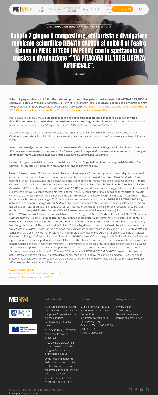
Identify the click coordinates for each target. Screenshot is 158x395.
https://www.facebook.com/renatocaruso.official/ (37, 273)
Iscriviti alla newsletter (129, 318)
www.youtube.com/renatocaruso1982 (30, 277)
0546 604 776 (92, 321)
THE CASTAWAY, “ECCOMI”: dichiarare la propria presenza (60, 334)
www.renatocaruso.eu (21, 269)
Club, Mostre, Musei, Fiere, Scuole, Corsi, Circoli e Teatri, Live (79, 26)
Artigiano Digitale (20, 393)
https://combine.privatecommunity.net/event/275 (78, 110)
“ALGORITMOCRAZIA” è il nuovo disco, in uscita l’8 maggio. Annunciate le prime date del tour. (59, 348)
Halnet (35, 393)
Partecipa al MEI (122, 9)
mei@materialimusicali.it (94, 318)
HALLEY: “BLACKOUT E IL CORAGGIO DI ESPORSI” (59, 380)
